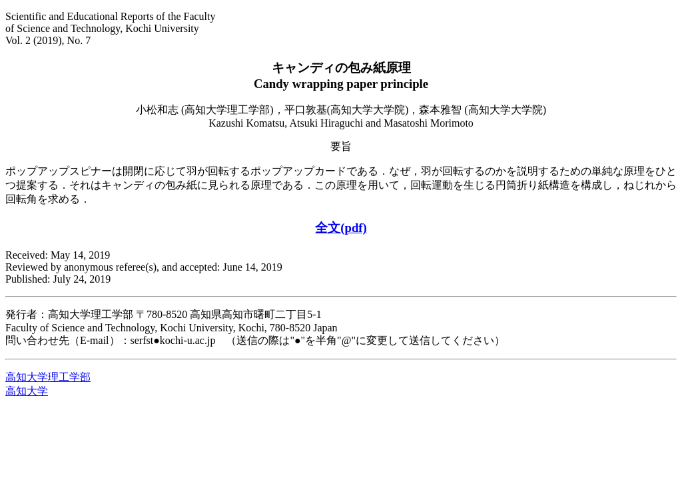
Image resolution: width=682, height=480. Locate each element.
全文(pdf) (341, 228)
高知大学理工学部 (48, 377)
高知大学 (26, 391)
